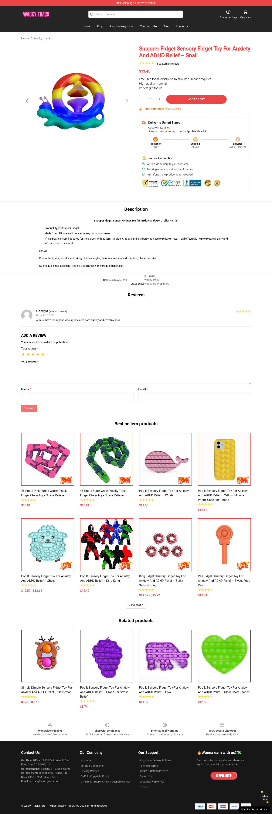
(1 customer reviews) (168, 63)
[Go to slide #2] (77, 165)
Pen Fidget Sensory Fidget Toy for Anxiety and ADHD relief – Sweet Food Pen (224, 580)
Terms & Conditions (92, 765)
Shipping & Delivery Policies (155, 760)
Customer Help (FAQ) (151, 781)
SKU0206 (149, 276)
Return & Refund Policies (153, 771)
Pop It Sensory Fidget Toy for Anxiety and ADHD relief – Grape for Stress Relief (105, 692)
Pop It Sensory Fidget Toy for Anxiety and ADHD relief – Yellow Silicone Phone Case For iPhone (223, 495)
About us (86, 760)
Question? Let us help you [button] (254, 809)
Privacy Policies (90, 771)
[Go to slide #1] (57, 165)
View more (136, 605)
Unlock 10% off (265, 797)
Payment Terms (148, 765)
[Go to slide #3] (97, 165)
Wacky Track (41, 38)
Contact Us (145, 776)
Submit (29, 408)
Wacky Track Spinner (156, 283)
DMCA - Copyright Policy (95, 776)
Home (25, 38)
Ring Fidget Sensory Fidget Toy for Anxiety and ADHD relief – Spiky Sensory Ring (162, 580)
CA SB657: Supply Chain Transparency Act (105, 781)
